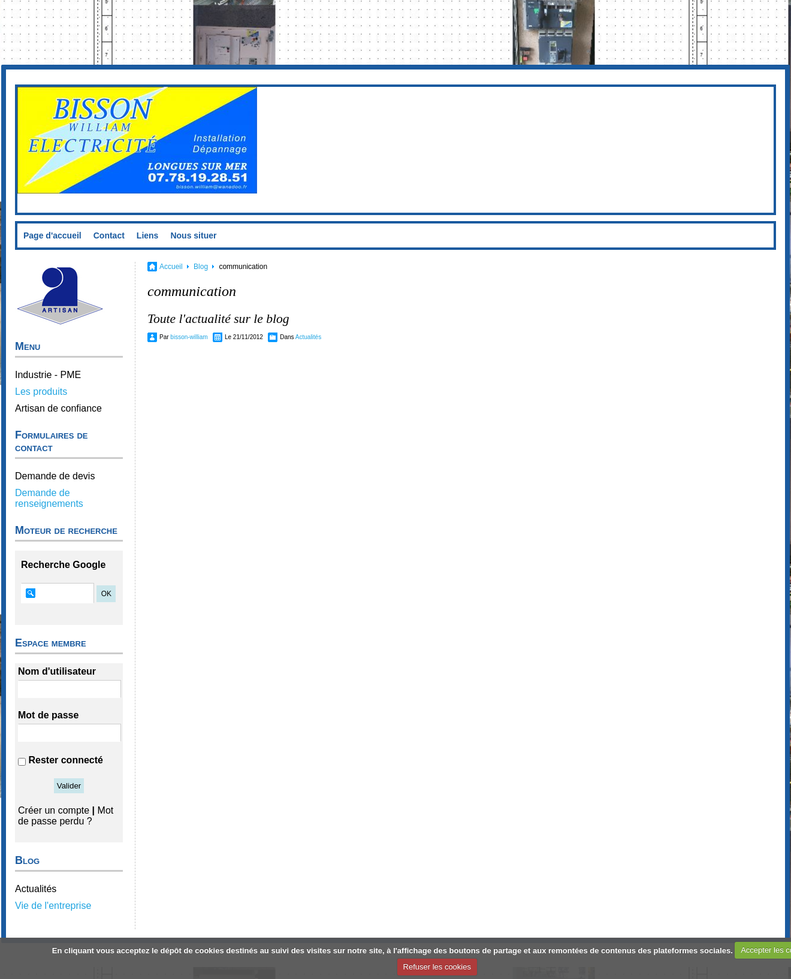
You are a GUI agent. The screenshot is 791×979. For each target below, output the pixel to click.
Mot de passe (48, 715)
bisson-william (188, 337)
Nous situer (193, 235)
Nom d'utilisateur (57, 671)
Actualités (35, 889)
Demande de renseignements (49, 498)
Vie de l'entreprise (53, 906)
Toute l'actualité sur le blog (218, 319)
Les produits (41, 391)
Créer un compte (53, 810)
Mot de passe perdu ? (65, 815)
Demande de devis (55, 476)
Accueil (171, 266)
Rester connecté (65, 760)
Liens (148, 235)
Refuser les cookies (437, 966)
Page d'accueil (52, 235)
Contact (109, 235)
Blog (201, 266)
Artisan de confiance (58, 408)
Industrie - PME (48, 375)
